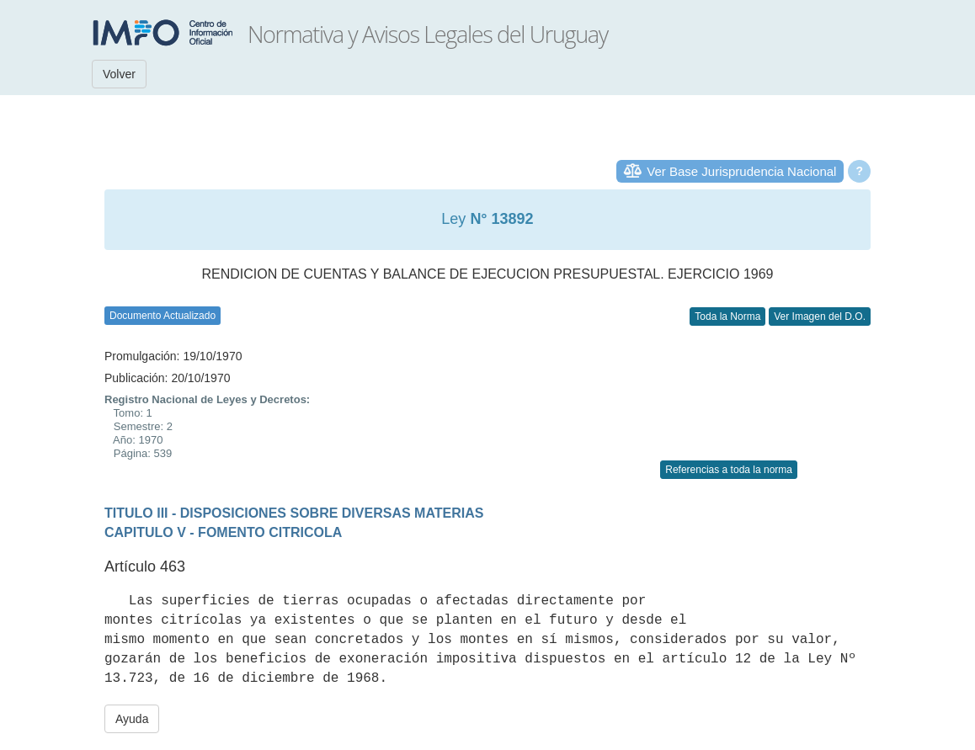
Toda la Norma (727, 316)
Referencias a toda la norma (728, 470)
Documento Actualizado (162, 316)
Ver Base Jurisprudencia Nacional (741, 171)
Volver (119, 74)
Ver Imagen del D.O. (820, 316)
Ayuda (131, 719)
